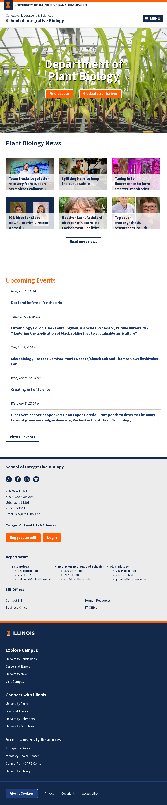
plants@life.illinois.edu (131, 579)
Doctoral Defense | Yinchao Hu (36, 302)
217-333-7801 (73, 575)
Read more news (83, 241)
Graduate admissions (100, 93)
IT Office (91, 607)
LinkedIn (27, 479)
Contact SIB (14, 600)
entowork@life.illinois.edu (35, 579)
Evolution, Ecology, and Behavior (81, 567)
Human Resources (98, 600)
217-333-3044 (15, 508)
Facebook (18, 479)
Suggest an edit (23, 537)
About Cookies (22, 793)
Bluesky (36, 479)
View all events (22, 437)
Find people (59, 93)
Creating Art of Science (30, 389)
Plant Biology (119, 567)
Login (52, 537)
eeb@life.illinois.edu (77, 579)
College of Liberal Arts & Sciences (29, 15)
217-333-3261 (124, 575)
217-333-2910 (26, 575)
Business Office (16, 607)
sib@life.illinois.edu (28, 514)
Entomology (20, 567)
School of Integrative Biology (35, 21)
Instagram (9, 479)
